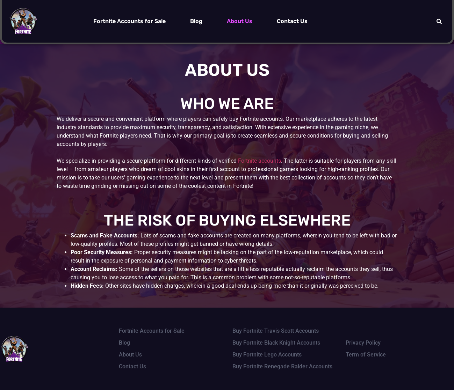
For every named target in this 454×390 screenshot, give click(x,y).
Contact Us (292, 21)
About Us (239, 21)
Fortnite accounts (259, 160)
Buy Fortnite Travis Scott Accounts (275, 331)
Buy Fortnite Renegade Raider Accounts (282, 366)
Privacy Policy (363, 342)
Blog (196, 21)
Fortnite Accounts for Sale (129, 21)
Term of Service (366, 354)
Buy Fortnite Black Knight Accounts (276, 342)
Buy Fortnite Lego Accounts (267, 354)
